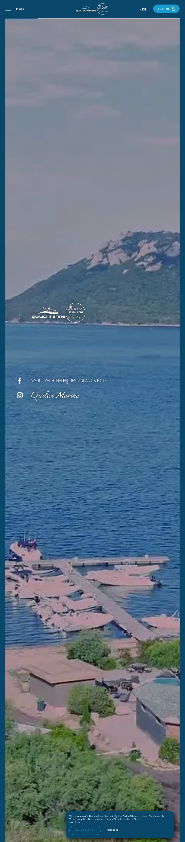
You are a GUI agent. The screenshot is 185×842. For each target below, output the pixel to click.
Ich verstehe (85, 830)
